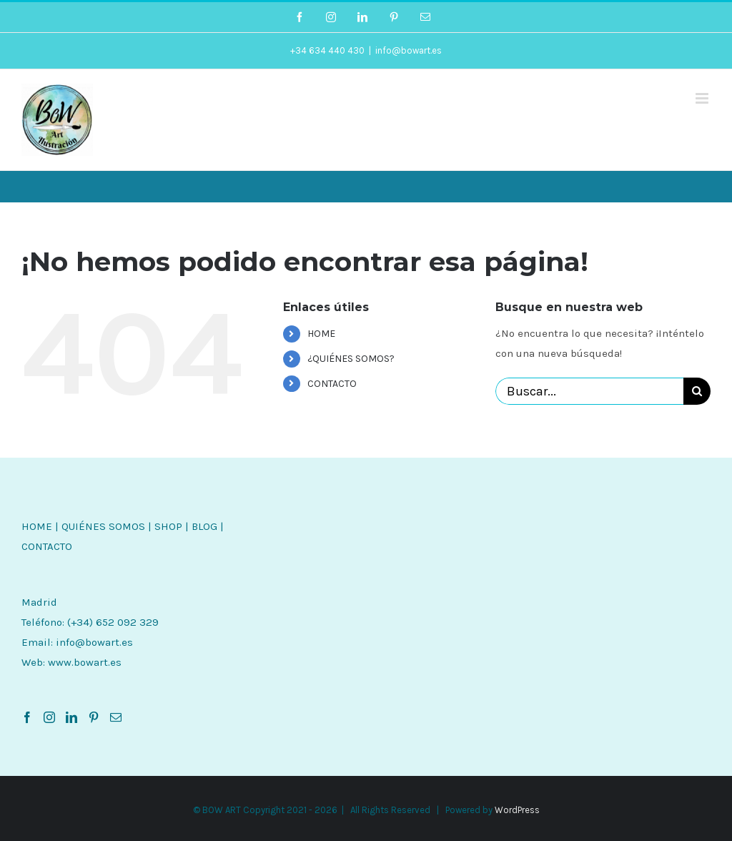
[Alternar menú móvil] (703, 98)
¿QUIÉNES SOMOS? (351, 359)
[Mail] (116, 717)
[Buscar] (697, 391)
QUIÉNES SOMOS (103, 526)
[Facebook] (27, 717)
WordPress (517, 810)
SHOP (168, 526)
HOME (321, 334)
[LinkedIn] (71, 717)
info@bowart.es (408, 50)
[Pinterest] (93, 717)
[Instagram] (49, 717)
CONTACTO (332, 384)
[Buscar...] (589, 391)
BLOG (204, 526)
